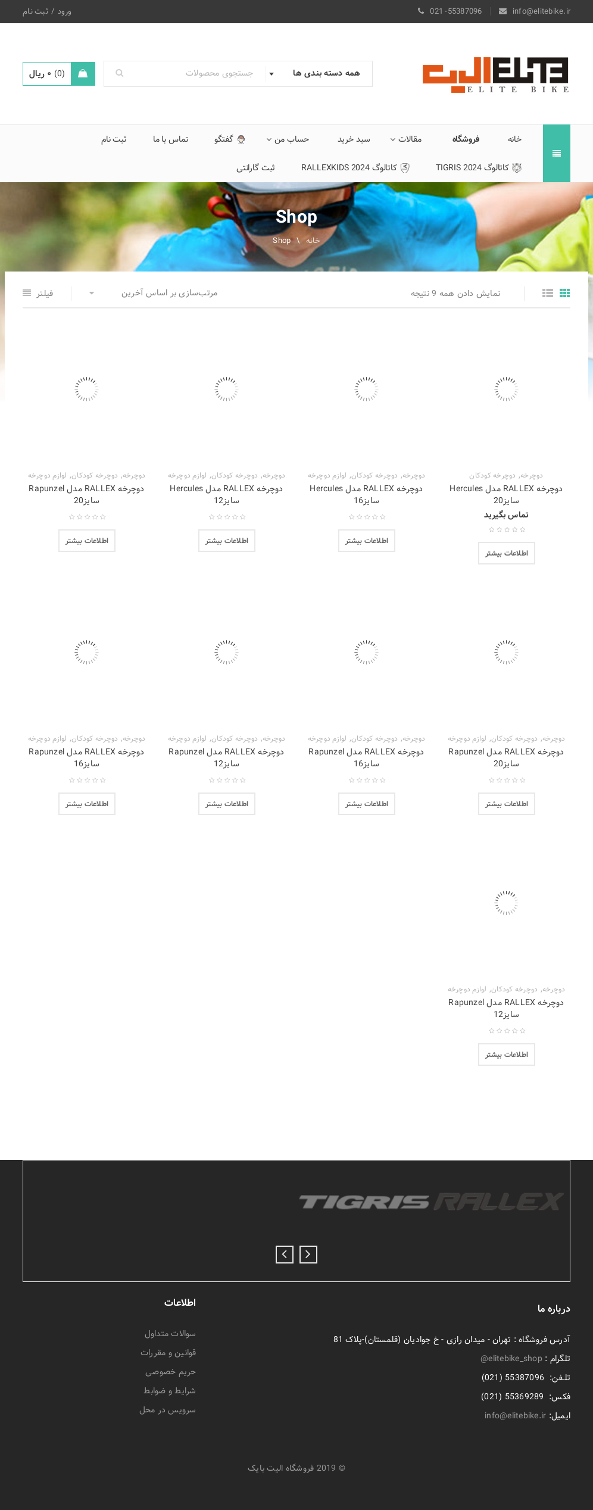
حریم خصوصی (170, 1372)
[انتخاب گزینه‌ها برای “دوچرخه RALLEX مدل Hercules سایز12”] (226, 540)
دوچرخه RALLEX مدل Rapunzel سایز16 (366, 758)
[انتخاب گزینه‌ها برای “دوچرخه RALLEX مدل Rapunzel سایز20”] (87, 540)
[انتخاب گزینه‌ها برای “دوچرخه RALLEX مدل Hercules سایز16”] (366, 540)
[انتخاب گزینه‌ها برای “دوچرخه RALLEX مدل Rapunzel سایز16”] (366, 804)
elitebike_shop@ (511, 1359)
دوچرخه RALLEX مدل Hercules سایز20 (506, 495)
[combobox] (318, 73)
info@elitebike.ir (515, 1416)
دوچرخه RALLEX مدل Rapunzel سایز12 (226, 758)
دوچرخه (532, 476)
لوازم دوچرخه (327, 476)
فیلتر (44, 293)
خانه (313, 240)
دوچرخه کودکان (492, 476)
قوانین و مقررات (168, 1353)
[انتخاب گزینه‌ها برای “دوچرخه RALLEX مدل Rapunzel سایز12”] (226, 804)
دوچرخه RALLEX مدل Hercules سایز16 (366, 495)
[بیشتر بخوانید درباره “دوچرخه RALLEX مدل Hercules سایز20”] (506, 553)
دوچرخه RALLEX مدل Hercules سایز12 (226, 495)
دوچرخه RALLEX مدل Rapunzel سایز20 (86, 495)
